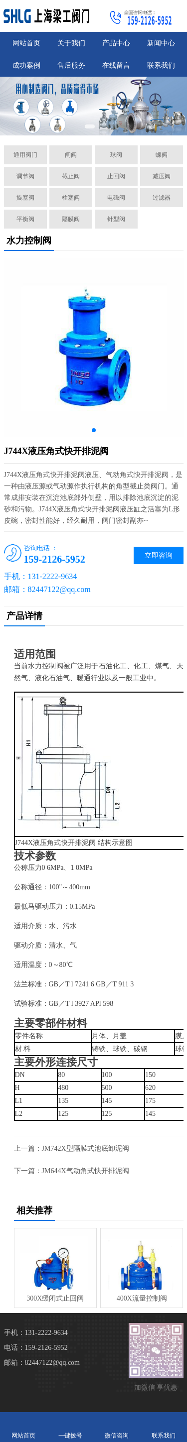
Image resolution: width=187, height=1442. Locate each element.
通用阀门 (25, 154)
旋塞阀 (25, 197)
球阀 (116, 154)
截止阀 (71, 176)
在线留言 (116, 65)
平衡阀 (25, 219)
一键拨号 (70, 1427)
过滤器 (162, 197)
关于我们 (71, 43)
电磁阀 (116, 197)
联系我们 (161, 65)
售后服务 (71, 65)
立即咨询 (159, 555)
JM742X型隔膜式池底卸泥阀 (85, 1148)
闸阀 (71, 154)
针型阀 (116, 219)
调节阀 (25, 176)
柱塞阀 (71, 197)
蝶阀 (162, 154)
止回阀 (116, 176)
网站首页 (26, 43)
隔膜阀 (71, 219)
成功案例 (26, 65)
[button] (90, 126)
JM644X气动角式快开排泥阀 (85, 1171)
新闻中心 (161, 43)
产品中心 (116, 43)
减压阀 (162, 176)
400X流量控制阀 (142, 1298)
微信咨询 (117, 1427)
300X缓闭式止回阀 (55, 1298)
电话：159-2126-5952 (36, 1347)
